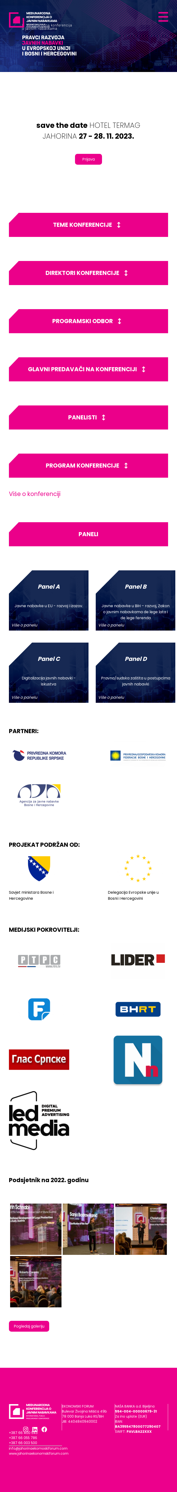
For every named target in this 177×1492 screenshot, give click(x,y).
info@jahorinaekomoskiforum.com (38, 1448)
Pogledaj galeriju (29, 1326)
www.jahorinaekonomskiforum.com (38, 1453)
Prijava (88, 159)
